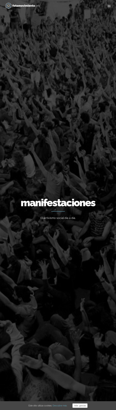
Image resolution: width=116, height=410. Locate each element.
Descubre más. (60, 405)
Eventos (97, 126)
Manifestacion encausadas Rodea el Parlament (92, 191)
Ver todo (19, 126)
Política (85, 340)
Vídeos (85, 358)
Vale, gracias (80, 405)
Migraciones (58, 126)
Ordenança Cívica (51, 357)
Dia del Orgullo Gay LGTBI (19, 186)
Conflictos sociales (79, 126)
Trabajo (85, 321)
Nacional (44, 126)
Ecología (31, 126)
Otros (58, 133)
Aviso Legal (49, 392)
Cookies (59, 392)
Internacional (88, 331)
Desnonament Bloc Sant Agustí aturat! (54, 335)
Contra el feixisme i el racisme (57, 325)
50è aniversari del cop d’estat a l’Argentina (57, 347)
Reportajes (87, 363)
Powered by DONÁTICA (74, 392)
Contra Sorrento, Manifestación (55, 199)
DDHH (85, 349)
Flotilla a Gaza (49, 317)
